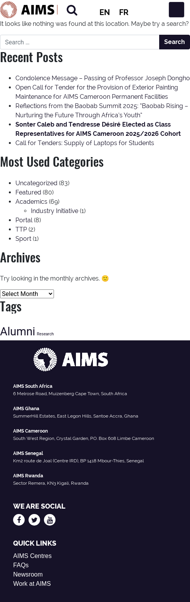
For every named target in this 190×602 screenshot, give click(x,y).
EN (104, 12)
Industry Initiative (54, 211)
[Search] (72, 10)
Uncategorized (36, 183)
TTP (21, 229)
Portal (23, 220)
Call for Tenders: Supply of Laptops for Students (84, 143)
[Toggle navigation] (176, 9)
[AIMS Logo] (29, 9)
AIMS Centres (32, 556)
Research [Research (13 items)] (45, 334)
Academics (31, 201)
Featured (28, 192)
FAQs (21, 565)
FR (123, 12)
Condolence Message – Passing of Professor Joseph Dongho (102, 78)
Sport (23, 238)
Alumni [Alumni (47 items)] (17, 331)
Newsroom (27, 574)
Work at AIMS (32, 583)
